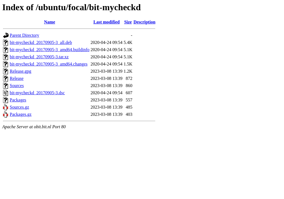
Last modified (106, 22)
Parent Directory (24, 35)
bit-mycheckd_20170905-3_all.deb (41, 42)
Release (17, 78)
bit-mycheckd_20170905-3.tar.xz (39, 56)
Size (128, 22)
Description (144, 22)
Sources (17, 85)
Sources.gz (19, 107)
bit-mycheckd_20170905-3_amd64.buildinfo (50, 49)
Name (49, 22)
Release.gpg (20, 71)
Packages (18, 100)
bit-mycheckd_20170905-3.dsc (37, 92)
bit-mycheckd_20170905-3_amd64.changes (48, 64)
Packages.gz (21, 114)
